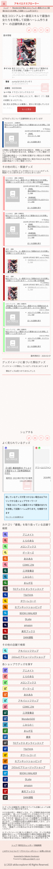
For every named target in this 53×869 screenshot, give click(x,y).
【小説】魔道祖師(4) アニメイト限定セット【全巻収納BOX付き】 (18, 470)
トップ (5, 8)
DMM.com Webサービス (31, 859)
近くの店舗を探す (34, 142)
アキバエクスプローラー (26, 3)
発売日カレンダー (25, 845)
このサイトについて (10, 851)
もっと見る (26, 109)
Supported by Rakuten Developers (26, 856)
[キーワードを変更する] (15, 517)
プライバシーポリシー (29, 851)
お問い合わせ (45, 851)
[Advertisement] (26, 402)
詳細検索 (38, 845)
